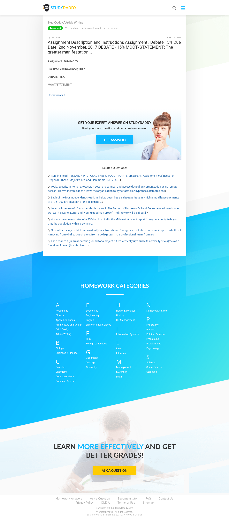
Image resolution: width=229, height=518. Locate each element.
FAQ (148, 498)
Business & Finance (67, 352)
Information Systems (127, 334)
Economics (92, 310)
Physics (150, 329)
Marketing (121, 372)
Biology (60, 348)
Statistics (151, 371)
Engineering (92, 315)
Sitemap (148, 502)
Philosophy (152, 324)
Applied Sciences (65, 320)
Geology (90, 362)
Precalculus (152, 338)
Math (119, 376)
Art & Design (62, 329)
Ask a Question (114, 470)
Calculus (60, 367)
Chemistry (61, 371)
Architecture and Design (69, 324)
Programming (153, 343)
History (120, 315)
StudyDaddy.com (124, 508)
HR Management (125, 320)
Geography (92, 357)
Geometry (91, 367)
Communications (65, 376)
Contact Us (166, 498)
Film (88, 338)
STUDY (63, 7)
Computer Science (66, 381)
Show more (56, 95)
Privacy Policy (84, 502)
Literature (121, 353)
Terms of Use (126, 502)
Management (123, 367)
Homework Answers (69, 498)
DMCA (105, 502)
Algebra (60, 315)
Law (118, 348)
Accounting (62, 310)
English (90, 320)
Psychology (152, 348)
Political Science (155, 334)
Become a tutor (128, 498)
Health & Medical (125, 310)
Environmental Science (98, 324)
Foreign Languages (96, 343)
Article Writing (63, 334)
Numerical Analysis (157, 310)
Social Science (154, 367)
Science (150, 362)
